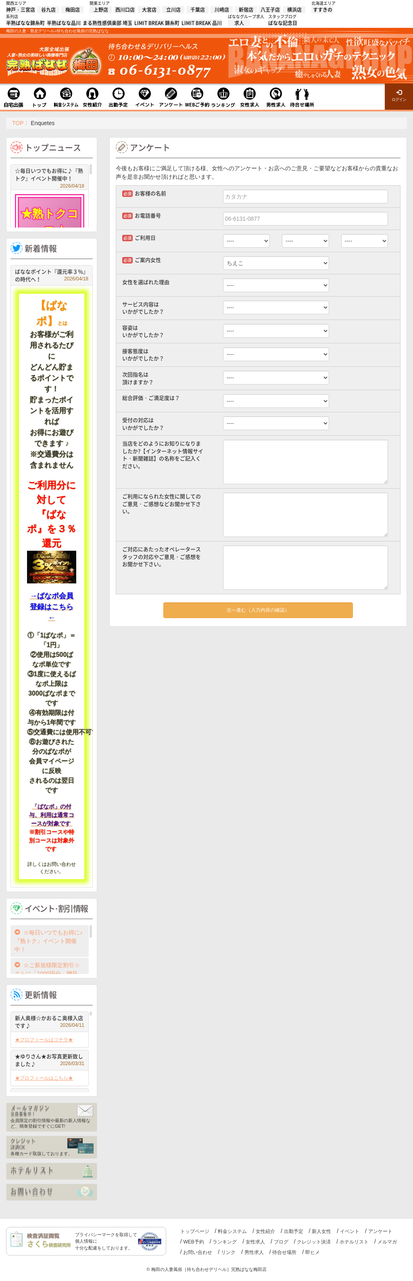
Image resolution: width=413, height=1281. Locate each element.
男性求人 (254, 1252)
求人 (239, 23)
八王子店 (270, 9)
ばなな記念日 (282, 23)
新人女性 (321, 1231)
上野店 (101, 9)
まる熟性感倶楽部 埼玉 (107, 23)
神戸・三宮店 (20, 9)
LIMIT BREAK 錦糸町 (156, 23)
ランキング (225, 1242)
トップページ (194, 1231)
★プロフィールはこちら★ (44, 1078)
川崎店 (222, 9)
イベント (349, 1231)
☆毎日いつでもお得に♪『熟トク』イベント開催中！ (49, 175)
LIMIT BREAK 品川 (201, 23)
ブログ (281, 1242)
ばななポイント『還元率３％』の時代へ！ (51, 275)
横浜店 (294, 9)
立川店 (173, 9)
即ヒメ (312, 1252)
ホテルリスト (354, 1242)
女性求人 (255, 1242)
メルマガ (387, 1242)
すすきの (322, 9)
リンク (228, 1252)
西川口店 (125, 9)
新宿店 (246, 9)
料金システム (232, 1231)
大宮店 (149, 9)
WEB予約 (193, 1242)
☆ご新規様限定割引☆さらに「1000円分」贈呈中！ (47, 973)
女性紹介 (265, 1231)
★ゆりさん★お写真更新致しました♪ (49, 1060)
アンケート (380, 1231)
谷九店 (48, 9)
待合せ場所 (284, 1252)
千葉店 (197, 9)
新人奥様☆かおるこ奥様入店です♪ (49, 1022)
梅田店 (72, 9)
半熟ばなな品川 (64, 23)
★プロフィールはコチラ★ (44, 1040)
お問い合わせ (197, 1252)
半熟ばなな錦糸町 (25, 23)
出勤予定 (293, 1231)
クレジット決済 (314, 1242)
